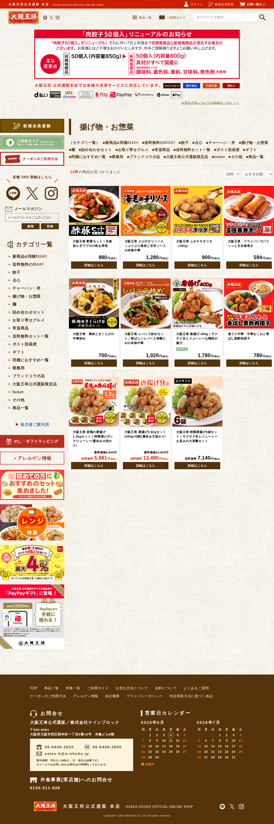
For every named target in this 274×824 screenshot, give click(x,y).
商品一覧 (142, 17)
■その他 (236, 157)
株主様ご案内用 (32, 425)
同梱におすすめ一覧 (30, 360)
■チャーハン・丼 (220, 143)
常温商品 (20, 328)
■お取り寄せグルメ (131, 150)
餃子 (16, 272)
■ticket (218, 157)
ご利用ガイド (172, 17)
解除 (31, 226)
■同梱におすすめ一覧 (87, 157)
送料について (166, 688)
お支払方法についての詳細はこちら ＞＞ (210, 102)
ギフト (18, 352)
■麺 (72, 150)
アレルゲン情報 (85, 696)
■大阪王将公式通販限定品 (186, 157)
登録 (50, 226)
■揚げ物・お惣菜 (253, 143)
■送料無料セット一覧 (192, 150)
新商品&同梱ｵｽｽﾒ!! (29, 256)
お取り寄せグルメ (28, 320)
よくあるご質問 (196, 688)
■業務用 (116, 157)
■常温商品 (161, 150)
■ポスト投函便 (227, 150)
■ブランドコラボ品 (143, 157)
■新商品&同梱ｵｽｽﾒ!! (121, 143)
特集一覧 (73, 688)
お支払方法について (132, 688)
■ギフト (250, 150)
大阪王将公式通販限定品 (34, 384)
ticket (18, 392)
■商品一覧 (255, 157)
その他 (18, 400)
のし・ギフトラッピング (32, 441)
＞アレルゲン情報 (32, 458)
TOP (33, 688)
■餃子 (184, 143)
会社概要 (112, 696)
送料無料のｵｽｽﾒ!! (28, 264)
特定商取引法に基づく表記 (191, 696)
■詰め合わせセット (95, 150)
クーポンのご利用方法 (48, 696)
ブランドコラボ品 (28, 376)
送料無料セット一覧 (30, 336)
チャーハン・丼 (26, 288)
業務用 (18, 368)
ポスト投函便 (24, 344)
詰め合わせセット (28, 312)
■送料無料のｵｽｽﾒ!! (158, 143)
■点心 (197, 143)
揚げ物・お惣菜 (26, 296)
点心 (16, 280)
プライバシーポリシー (145, 696)
